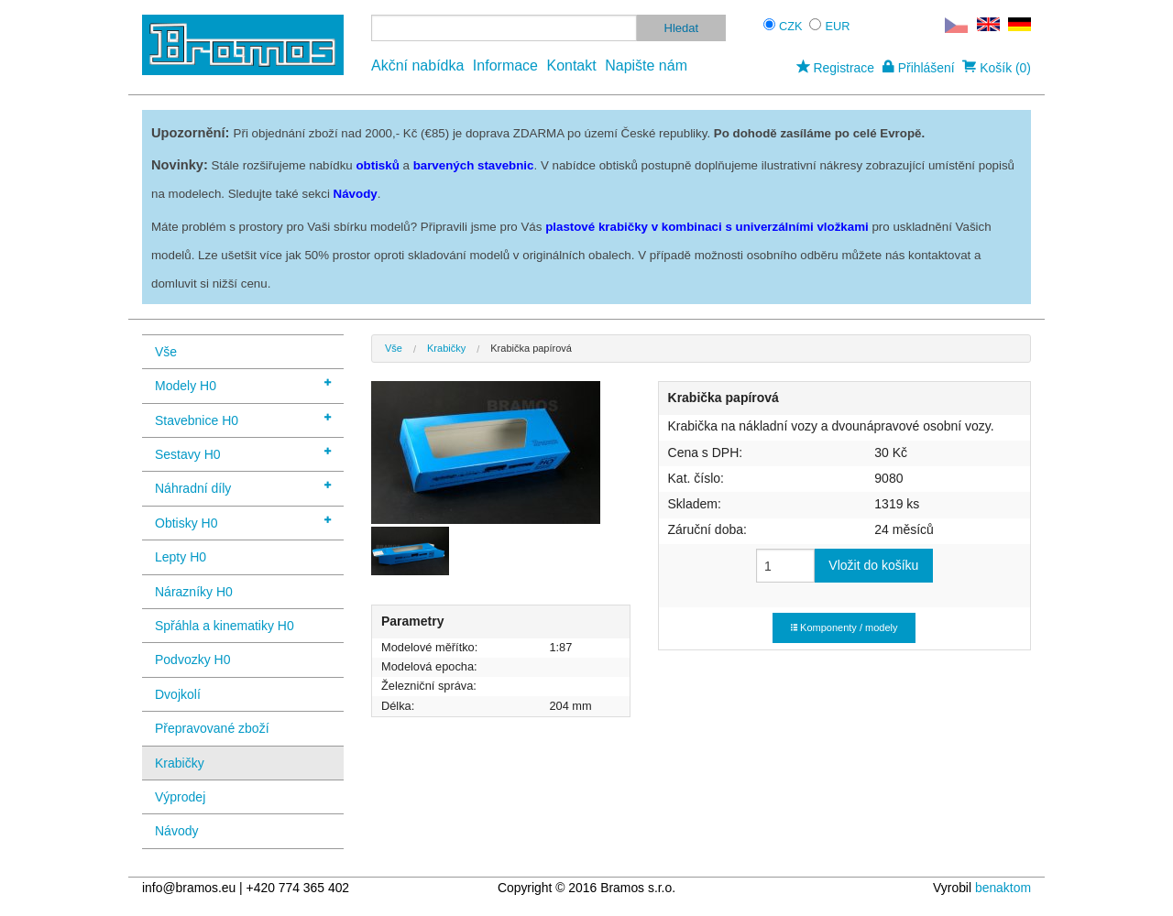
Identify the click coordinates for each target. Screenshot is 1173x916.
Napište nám (646, 65)
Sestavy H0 (243, 453)
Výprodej (180, 797)
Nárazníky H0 (194, 591)
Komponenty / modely (844, 627)
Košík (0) (996, 67)
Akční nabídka (417, 65)
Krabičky (179, 763)
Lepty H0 (180, 557)
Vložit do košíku (873, 565)
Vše (166, 351)
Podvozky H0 (192, 659)
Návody (176, 830)
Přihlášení (918, 67)
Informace (505, 65)
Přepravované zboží (212, 728)
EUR (838, 26)
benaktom (1003, 887)
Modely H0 (243, 384)
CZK (791, 26)
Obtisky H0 (243, 521)
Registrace (835, 67)
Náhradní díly (243, 487)
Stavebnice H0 (243, 419)
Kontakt (571, 65)
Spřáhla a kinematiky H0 (224, 625)
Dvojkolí (178, 694)
